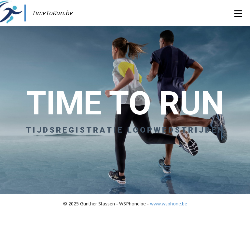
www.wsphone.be (168, 204)
